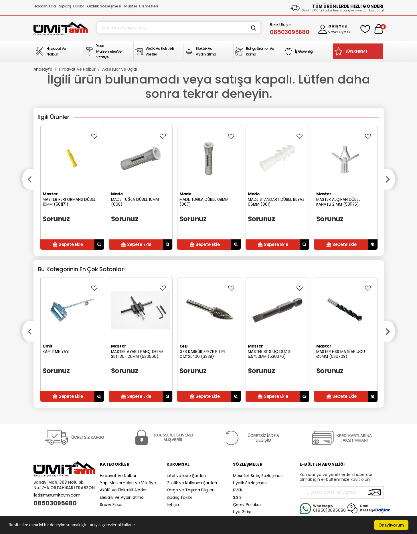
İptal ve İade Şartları (186, 476)
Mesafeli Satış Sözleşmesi (258, 476)
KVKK (237, 490)
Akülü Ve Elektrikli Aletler (123, 490)
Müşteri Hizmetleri (141, 6)
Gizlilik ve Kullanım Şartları (192, 483)
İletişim (174, 504)
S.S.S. (237, 497)
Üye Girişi (242, 512)
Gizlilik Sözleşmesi (104, 6)
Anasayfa (42, 69)
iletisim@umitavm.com (56, 495)
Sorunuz (56, 218)
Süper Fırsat (111, 504)
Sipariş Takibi (71, 6)
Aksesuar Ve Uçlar (119, 69)
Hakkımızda (44, 6)
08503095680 (55, 503)
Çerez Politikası (247, 504)
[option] (72, 187)
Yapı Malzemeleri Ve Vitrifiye (128, 483)
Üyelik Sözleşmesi (250, 483)
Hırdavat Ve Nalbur (77, 69)
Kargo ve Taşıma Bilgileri (190, 490)
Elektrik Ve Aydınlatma (122, 497)
